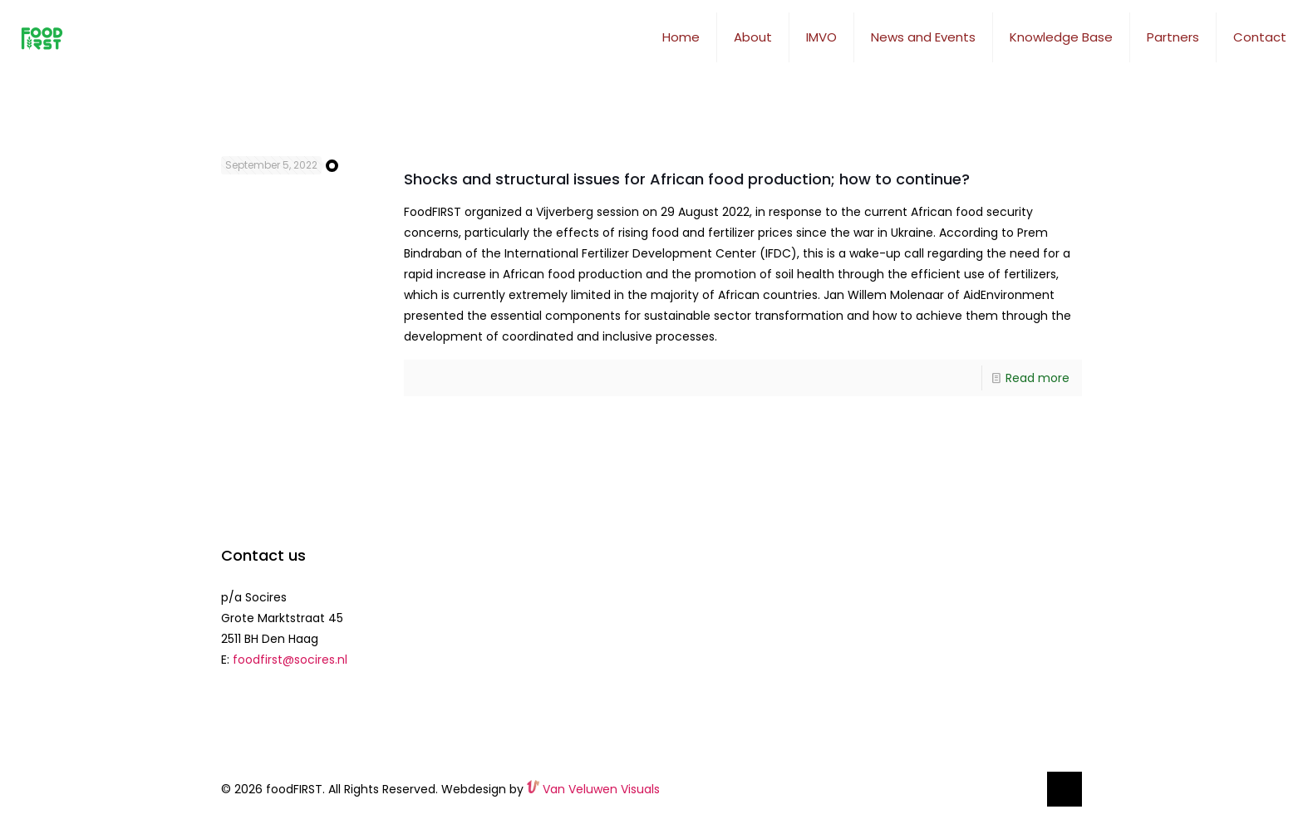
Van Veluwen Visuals (593, 789)
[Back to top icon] (1064, 789)
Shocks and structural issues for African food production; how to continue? (687, 179)
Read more (1037, 378)
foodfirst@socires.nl (290, 659)
